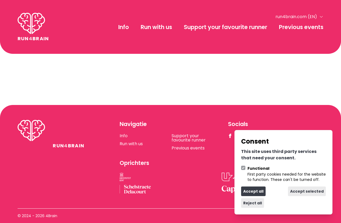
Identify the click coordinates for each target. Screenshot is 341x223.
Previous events (301, 27)
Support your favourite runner (225, 27)
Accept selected (307, 191)
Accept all (253, 191)
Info (123, 27)
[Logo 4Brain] (33, 27)
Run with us (156, 27)
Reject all (252, 203)
